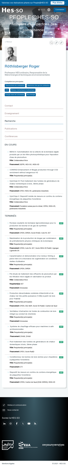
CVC (6, 90)
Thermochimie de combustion (14, 85)
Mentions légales (8, 464)
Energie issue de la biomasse (14, 94)
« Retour (8, 42)
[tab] (34, 106)
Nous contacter (10, 410)
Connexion (59, 10)
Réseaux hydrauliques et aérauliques (23, 90)
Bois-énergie (31, 94)
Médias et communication (14, 405)
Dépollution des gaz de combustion (38, 85)
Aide (41, 10)
